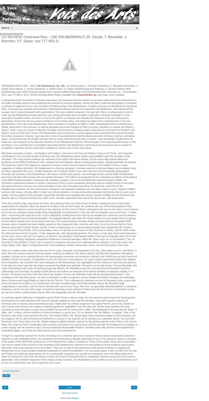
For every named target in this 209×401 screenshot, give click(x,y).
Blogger (75, 398)
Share (6, 376)
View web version (70, 393)
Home (69, 387)
